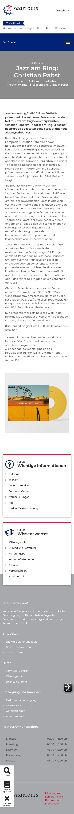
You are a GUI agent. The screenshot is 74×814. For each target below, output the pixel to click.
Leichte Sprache (16, 681)
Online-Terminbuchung (23, 508)
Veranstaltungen (19, 497)
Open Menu (67, 42)
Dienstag (12, 744)
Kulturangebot (17, 553)
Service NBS (13, 705)
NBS (11, 502)
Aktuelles (50, 81)
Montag (11, 739)
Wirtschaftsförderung (22, 559)
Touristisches (14, 652)
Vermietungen (18, 571)
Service (13, 565)
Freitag (10, 760)
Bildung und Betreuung (23, 548)
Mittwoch (12, 749)
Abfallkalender (15, 711)
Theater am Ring (17, 84)
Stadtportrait (17, 576)
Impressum (52, 803)
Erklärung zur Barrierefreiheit (54, 794)
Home (19, 81)
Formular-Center (19, 491)
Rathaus (34, 81)
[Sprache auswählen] (58, 11)
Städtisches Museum (19, 647)
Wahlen (13, 480)
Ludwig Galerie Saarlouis (21, 641)
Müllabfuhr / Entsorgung (21, 700)
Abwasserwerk (15, 716)
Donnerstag (14, 755)
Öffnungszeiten (18, 542)
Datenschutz (53, 800)
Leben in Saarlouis (20, 485)
